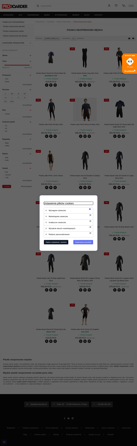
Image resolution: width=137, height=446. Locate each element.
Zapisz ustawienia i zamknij (56, 242)
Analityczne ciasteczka (57, 222)
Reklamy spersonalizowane (59, 234)
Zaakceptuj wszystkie (83, 242)
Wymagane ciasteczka (57, 210)
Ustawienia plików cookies (59, 203)
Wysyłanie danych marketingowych (62, 228)
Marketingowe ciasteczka (58, 216)
